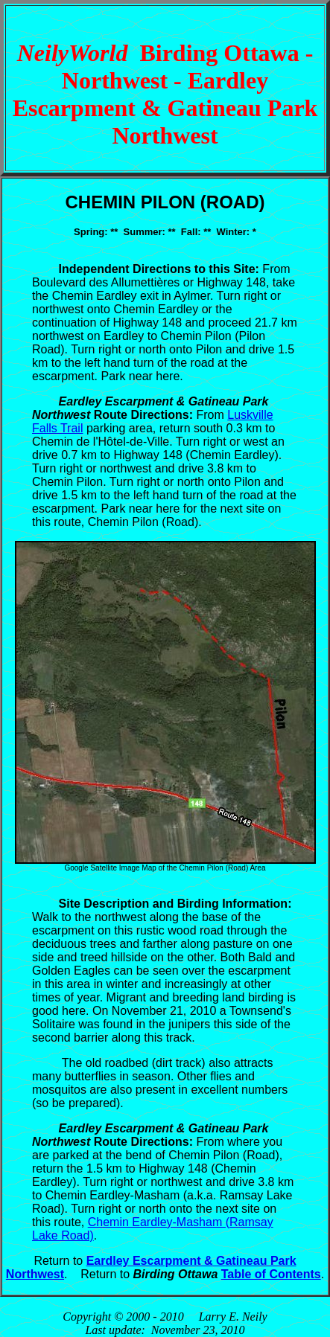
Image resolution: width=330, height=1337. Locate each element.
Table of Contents (271, 1274)
